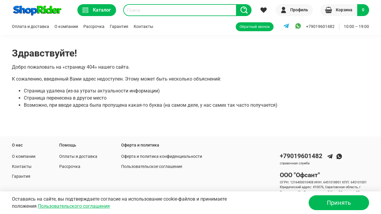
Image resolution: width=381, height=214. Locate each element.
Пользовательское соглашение (151, 166)
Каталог (96, 10)
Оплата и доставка (30, 26)
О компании (66, 26)
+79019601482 (320, 26)
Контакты (143, 26)
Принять (339, 202)
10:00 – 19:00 (356, 26)
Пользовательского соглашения (74, 206)
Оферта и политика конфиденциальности (161, 156)
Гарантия (119, 26)
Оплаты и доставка (78, 156)
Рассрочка (93, 26)
